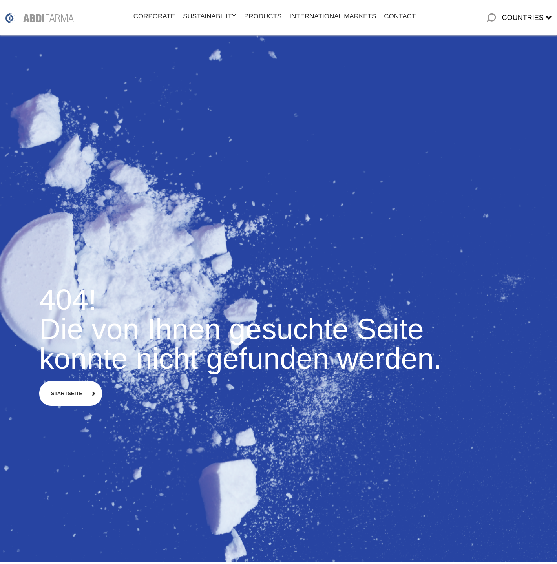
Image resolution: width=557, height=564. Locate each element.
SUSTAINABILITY (209, 16)
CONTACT (400, 16)
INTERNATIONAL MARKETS (332, 16)
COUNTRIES (523, 18)
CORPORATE (154, 16)
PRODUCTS (262, 16)
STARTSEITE (66, 393)
